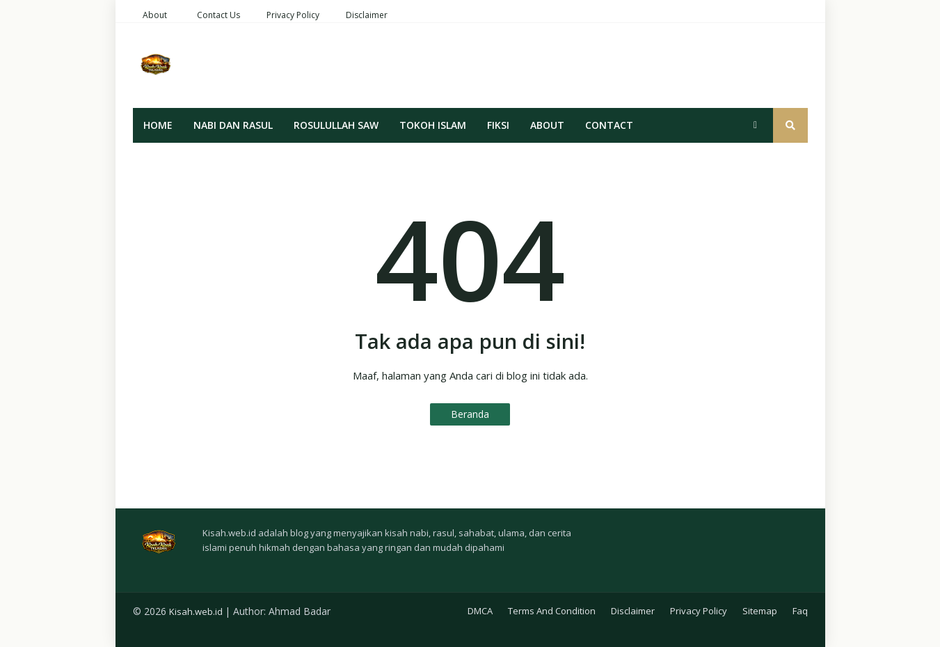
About (155, 15)
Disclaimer (367, 15)
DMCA (480, 611)
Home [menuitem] (158, 125)
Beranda (470, 414)
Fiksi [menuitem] (498, 125)
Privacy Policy (292, 15)
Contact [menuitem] (609, 125)
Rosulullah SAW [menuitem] (336, 125)
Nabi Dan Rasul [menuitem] (233, 125)
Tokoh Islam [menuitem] (432, 125)
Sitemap (759, 611)
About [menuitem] (547, 125)
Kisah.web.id (196, 611)
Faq (800, 611)
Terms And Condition (552, 611)
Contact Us (218, 15)
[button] (755, 125)
